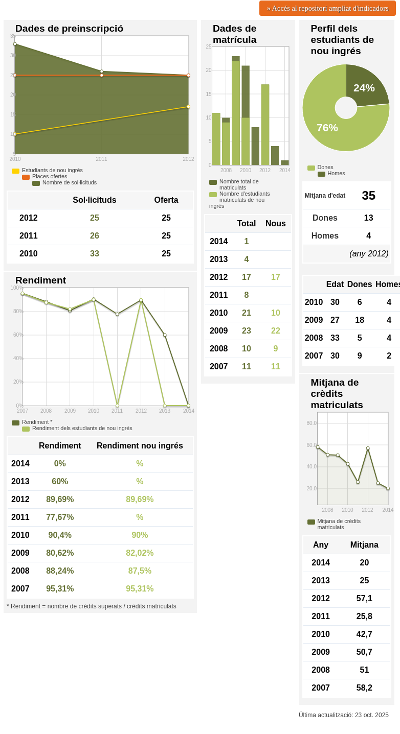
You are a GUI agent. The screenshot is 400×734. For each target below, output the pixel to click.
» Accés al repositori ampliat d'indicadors (328, 8)
